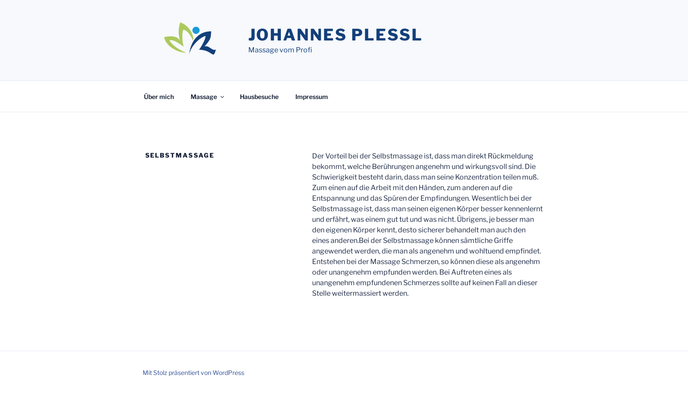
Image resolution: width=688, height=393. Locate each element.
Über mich (159, 96)
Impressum (311, 96)
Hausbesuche (259, 96)
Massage (208, 96)
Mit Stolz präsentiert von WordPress (193, 372)
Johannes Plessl (335, 34)
